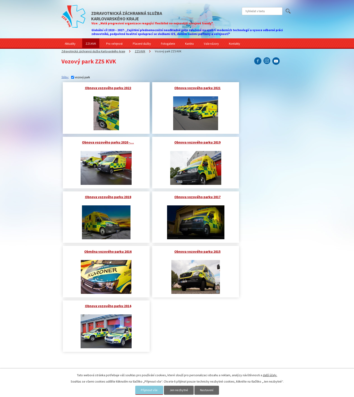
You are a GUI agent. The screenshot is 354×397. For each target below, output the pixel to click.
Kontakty (234, 44)
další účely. (270, 375)
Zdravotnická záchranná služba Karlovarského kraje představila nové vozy (96, 324)
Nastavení (206, 390)
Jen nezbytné (179, 390)
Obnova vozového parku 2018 (178, 142)
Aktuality (70, 44)
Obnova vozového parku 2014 (255, 196)
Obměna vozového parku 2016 (101, 196)
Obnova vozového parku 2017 (255, 142)
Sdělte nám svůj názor (248, 318)
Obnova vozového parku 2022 (102, 88)
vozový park (82, 77)
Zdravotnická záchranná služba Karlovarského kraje (93, 51)
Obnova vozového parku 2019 (102, 142)
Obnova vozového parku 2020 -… (255, 88)
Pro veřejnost (114, 44)
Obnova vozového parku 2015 (178, 196)
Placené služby (142, 44)
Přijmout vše (149, 390)
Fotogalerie (168, 44)
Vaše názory (211, 44)
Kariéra (189, 44)
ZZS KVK (91, 44)
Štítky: (65, 77)
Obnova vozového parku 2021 (178, 88)
